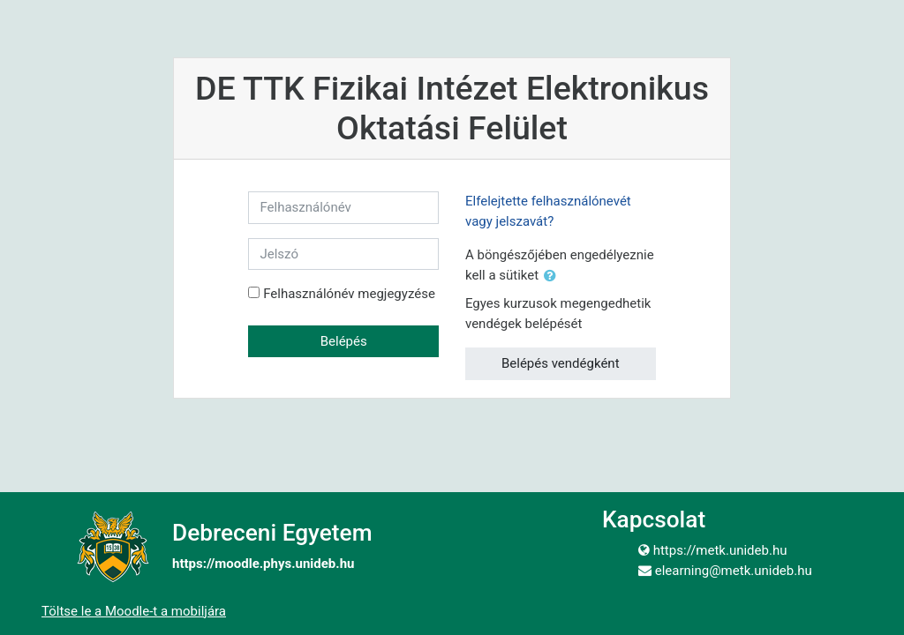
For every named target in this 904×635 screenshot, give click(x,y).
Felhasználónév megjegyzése (349, 294)
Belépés (343, 341)
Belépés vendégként (560, 363)
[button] (553, 276)
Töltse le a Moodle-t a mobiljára (133, 611)
